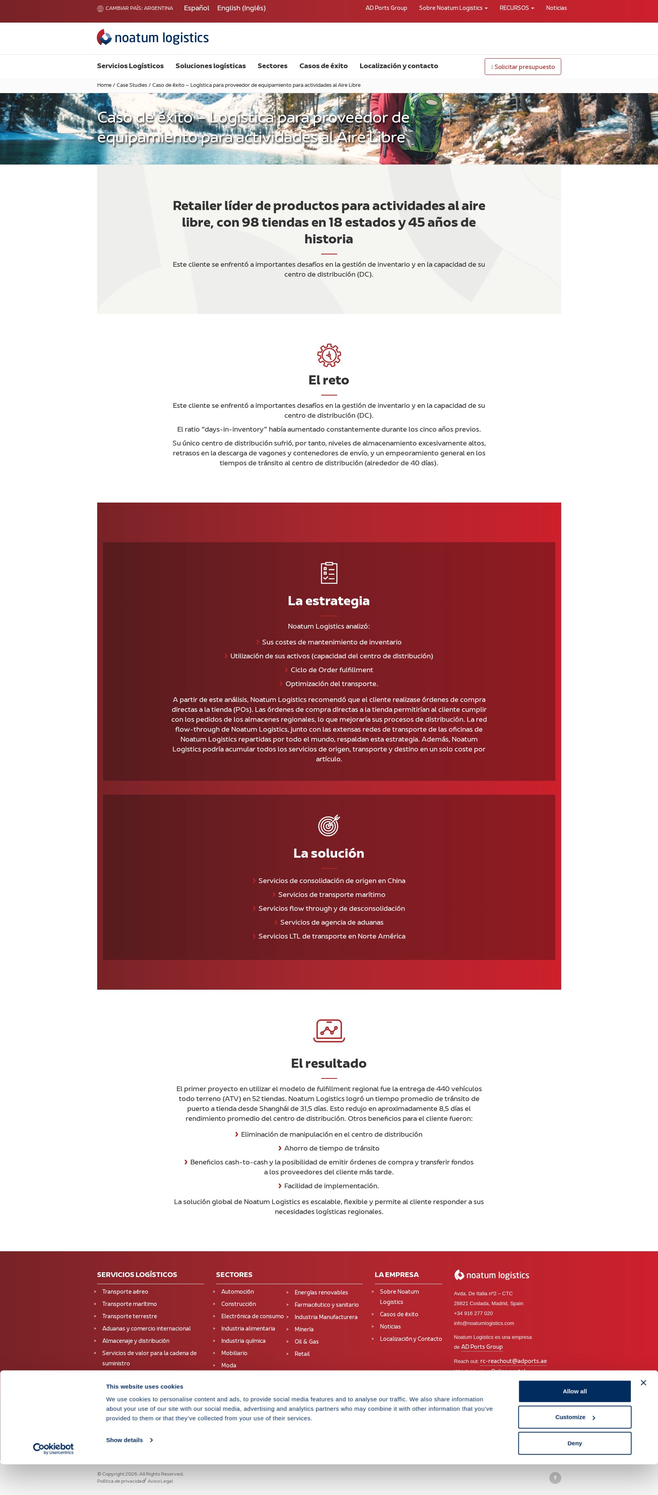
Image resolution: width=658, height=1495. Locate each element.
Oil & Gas (307, 1342)
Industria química (243, 1341)
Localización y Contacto (411, 1339)
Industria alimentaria (248, 1329)
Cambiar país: (120, 9)
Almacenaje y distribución (135, 1341)
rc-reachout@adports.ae (513, 1361)
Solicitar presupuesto (522, 67)
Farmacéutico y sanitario (327, 1305)
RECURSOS (517, 8)
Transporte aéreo (125, 1292)
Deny (575, 1473)
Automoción (237, 1292)
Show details (124, 1470)
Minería (304, 1330)
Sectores (273, 66)
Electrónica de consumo (252, 1317)
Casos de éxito (323, 66)
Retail (302, 1354)
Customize (575, 1448)
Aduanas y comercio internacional (146, 1329)
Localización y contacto (399, 66)
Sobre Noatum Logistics (453, 8)
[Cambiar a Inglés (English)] (241, 9)
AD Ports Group (386, 8)
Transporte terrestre (129, 1317)
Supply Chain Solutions (132, 1398)
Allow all (575, 1422)
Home (104, 85)
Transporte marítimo (129, 1304)
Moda (228, 1366)
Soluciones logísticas (211, 66)
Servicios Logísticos (130, 66)
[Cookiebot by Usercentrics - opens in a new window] (53, 1479)
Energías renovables (321, 1293)
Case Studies (132, 85)
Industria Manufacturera (326, 1317)
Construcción (238, 1304)
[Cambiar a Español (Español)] (196, 9)
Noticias (556, 8)
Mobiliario (234, 1353)
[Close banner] (643, 1413)
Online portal (508, 1372)
